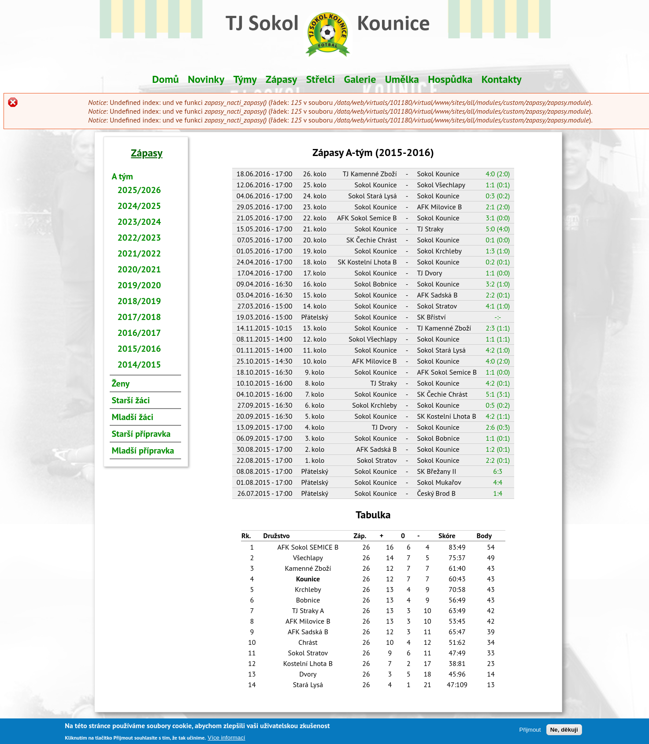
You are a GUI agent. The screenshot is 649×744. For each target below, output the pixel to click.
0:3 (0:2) (498, 195)
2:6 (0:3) (498, 427)
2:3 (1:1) (498, 328)
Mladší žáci (133, 417)
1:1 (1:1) (498, 339)
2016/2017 (139, 333)
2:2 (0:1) (498, 294)
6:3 (497, 471)
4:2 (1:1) (498, 416)
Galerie (360, 79)
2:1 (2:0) (498, 206)
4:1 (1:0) (498, 305)
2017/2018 (139, 317)
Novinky (206, 79)
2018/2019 (139, 301)
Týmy (244, 79)
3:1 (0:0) (498, 217)
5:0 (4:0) (498, 228)
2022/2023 (139, 237)
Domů (165, 79)
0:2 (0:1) (498, 261)
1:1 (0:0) (498, 272)
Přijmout (530, 731)
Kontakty (502, 79)
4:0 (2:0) (498, 173)
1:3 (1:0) (498, 250)
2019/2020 (139, 285)
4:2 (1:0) (498, 350)
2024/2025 (139, 206)
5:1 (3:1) (498, 394)
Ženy (121, 383)
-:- (497, 316)
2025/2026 (139, 190)
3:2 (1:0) (498, 283)
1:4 (497, 493)
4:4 (497, 482)
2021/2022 (139, 253)
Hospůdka (450, 79)
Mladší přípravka (143, 450)
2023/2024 (139, 221)
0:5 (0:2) (498, 405)
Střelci (320, 79)
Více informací (226, 739)
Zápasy (281, 79)
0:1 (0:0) (498, 239)
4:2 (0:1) (498, 383)
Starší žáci (131, 400)
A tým (122, 176)
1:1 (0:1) (498, 184)
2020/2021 (139, 269)
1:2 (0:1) (498, 449)
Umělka (402, 79)
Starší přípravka (141, 433)
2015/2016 (139, 348)
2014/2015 (139, 364)
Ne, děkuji (564, 731)
